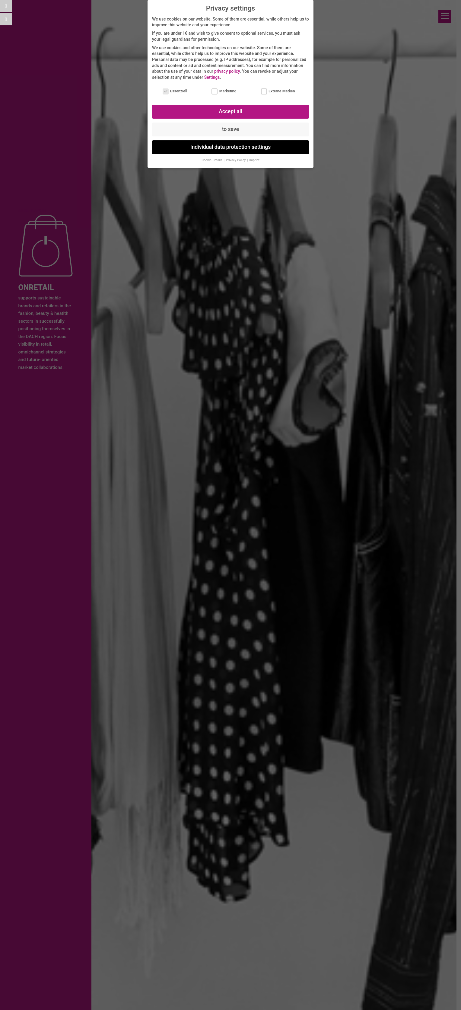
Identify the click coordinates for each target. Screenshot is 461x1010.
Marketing (223, 91)
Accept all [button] (230, 111)
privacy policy (227, 71)
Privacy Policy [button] (236, 160)
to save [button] (230, 129)
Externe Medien (278, 91)
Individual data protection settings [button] (230, 147)
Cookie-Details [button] (212, 160)
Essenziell (175, 91)
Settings (212, 77)
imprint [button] (254, 160)
